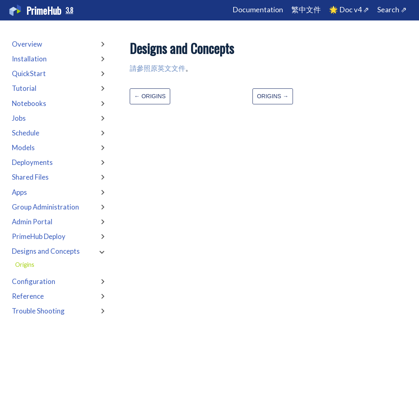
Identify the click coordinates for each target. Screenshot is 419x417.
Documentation (257, 9)
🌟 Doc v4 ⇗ (349, 9)
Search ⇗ (392, 9)
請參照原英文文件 (157, 68)
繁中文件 (306, 9)
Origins (24, 264)
